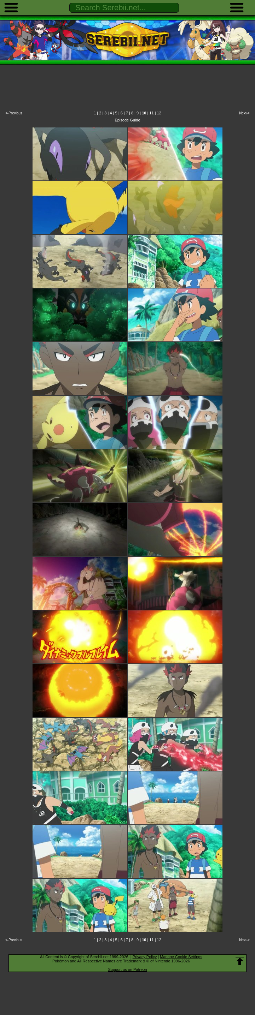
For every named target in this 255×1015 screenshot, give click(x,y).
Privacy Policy (145, 957)
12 (159, 113)
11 (151, 113)
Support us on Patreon (127, 969)
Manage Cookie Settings (181, 957)
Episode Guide (127, 120)
